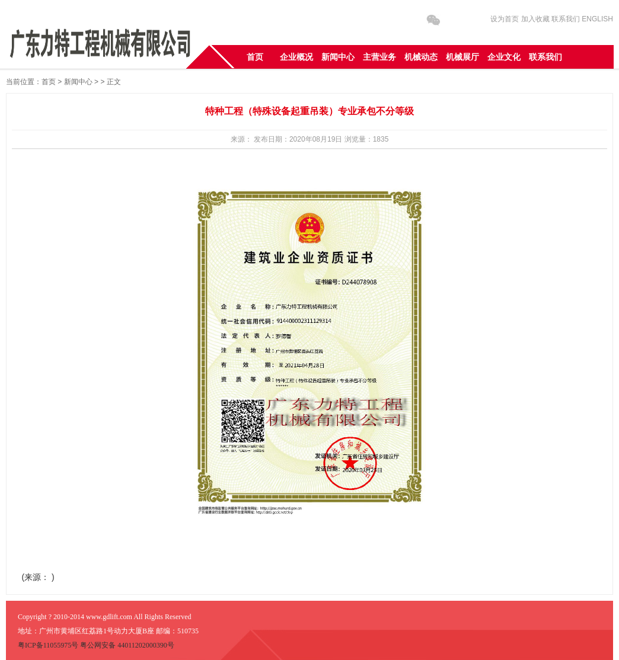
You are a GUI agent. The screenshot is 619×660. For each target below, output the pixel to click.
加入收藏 (535, 19)
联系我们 (565, 19)
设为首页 (504, 19)
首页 (49, 82)
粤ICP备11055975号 (49, 645)
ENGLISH (597, 19)
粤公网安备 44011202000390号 (127, 645)
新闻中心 (78, 82)
